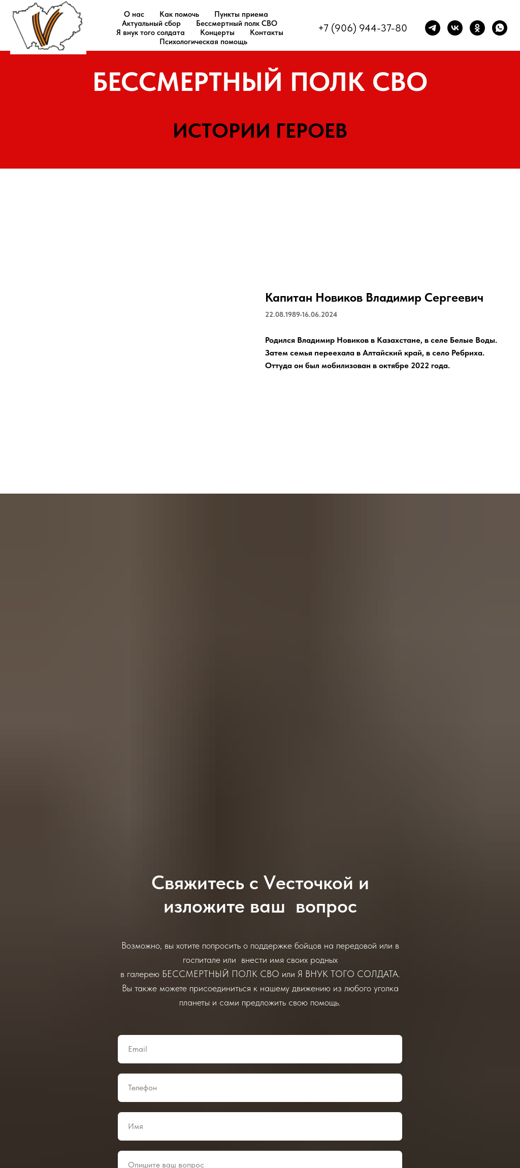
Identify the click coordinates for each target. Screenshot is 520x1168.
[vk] (455, 28)
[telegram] (432, 28)
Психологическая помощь (203, 41)
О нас (134, 14)
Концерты (217, 32)
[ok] (477, 28)
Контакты (266, 32)
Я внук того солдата (150, 32)
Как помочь (179, 14)
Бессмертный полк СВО (236, 23)
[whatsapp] (499, 28)
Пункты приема (241, 14)
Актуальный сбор (151, 23)
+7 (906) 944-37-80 (362, 28)
